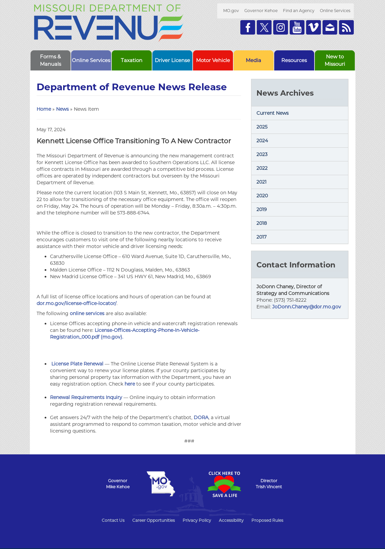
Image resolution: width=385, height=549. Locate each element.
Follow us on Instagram (280, 27)
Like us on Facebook (247, 27)
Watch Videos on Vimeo (313, 27)
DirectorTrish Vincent (269, 483)
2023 (262, 154)
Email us (330, 27)
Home (44, 109)
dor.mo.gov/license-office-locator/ (76, 303)
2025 (262, 127)
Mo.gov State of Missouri (161, 484)
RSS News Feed (346, 27)
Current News (272, 113)
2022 (262, 168)
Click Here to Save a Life (224, 484)
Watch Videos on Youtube (297, 27)
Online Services (335, 10)
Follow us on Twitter (264, 27)
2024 (262, 141)
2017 (261, 237)
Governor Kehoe (261, 10)
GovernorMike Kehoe (118, 483)
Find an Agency (299, 10)
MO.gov (231, 10)
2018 (261, 223)
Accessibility (231, 520)
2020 (262, 196)
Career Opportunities (153, 520)
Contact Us (113, 520)
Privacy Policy (197, 520)
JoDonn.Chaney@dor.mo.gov (306, 307)
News (62, 109)
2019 (261, 209)
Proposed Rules (267, 520)
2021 (261, 182)
